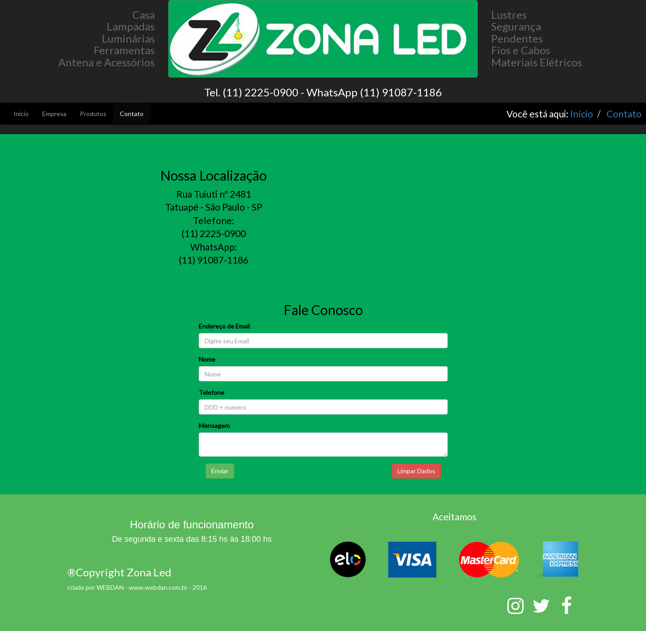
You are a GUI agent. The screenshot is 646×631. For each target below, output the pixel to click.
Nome (207, 359)
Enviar (219, 471)
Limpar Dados (416, 471)
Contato (132, 113)
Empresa (54, 113)
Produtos (93, 113)
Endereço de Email (224, 326)
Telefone (211, 392)
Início (21, 113)
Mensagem (214, 425)
